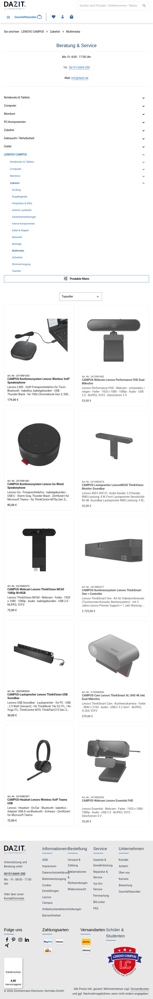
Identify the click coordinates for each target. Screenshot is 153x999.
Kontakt (123, 859)
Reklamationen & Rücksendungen (78, 877)
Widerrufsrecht (77, 889)
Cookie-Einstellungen (50, 888)
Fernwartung (101, 895)
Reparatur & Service (100, 874)
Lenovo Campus (47, 900)
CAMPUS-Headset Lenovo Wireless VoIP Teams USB (37, 804)
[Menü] (8, 17)
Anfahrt (123, 866)
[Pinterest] (13, 941)
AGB (45, 859)
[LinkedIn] (27, 941)
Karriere (123, 878)
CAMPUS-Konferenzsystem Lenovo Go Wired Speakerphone (35, 489)
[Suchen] (144, 5)
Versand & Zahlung (74, 862)
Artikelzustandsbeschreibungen (61, 909)
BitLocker (99, 902)
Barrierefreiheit (51, 915)
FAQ (95, 908)
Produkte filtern (76, 278)
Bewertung (125, 885)
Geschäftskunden (129, 891)
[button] (143, 98)
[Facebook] (7, 941)
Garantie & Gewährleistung (103, 862)
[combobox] (108, 5)
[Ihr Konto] (63, 17)
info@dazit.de (79, 78)
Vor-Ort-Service (98, 886)
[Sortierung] (80, 296)
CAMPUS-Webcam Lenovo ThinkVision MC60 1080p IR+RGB (35, 594)
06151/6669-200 (79, 67)
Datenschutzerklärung (55, 872)
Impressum (49, 866)
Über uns (124, 872)
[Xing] (7, 946)
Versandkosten (139, 988)
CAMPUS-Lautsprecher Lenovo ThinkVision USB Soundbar (37, 699)
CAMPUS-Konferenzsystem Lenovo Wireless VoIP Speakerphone (38, 383)
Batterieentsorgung (54, 878)
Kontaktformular (14, 898)
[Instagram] (20, 941)
